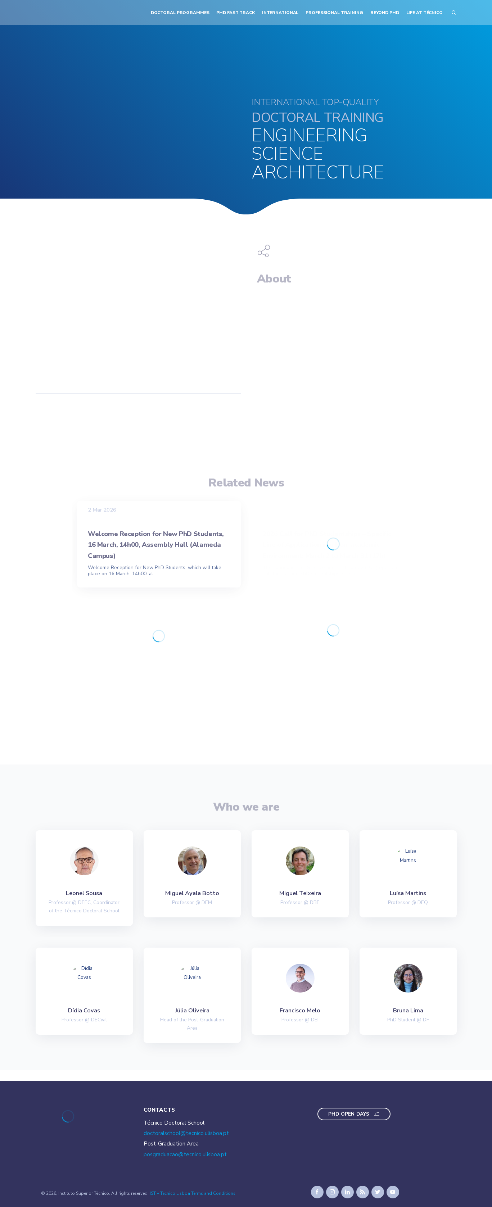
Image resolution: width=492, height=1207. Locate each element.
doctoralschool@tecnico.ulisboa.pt (186, 1133)
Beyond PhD (384, 12)
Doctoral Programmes (180, 12)
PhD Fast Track (235, 12)
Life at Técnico (424, 12)
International (280, 12)
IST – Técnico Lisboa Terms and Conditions (192, 1193)
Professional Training (334, 12)
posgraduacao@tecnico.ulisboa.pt (185, 1154)
